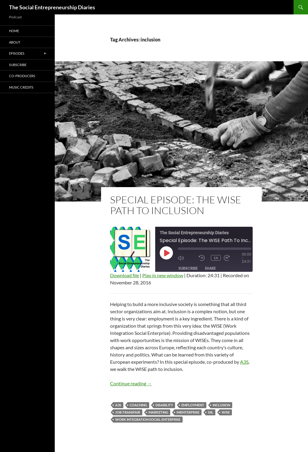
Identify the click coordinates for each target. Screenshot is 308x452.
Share (210, 268)
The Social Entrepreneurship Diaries (52, 7)
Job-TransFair (127, 412)
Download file (124, 275)
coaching (138, 405)
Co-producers (22, 76)
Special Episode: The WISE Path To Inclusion (175, 205)
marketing (158, 412)
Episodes (16, 53)
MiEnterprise (188, 412)
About (14, 42)
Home (14, 31)
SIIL (210, 412)
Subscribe (188, 268)
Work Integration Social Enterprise (147, 419)
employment (192, 405)
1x (216, 258)
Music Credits (21, 87)
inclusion (221, 405)
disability (164, 405)
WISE (226, 412)
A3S (244, 362)
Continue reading (131, 383)
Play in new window (162, 275)
